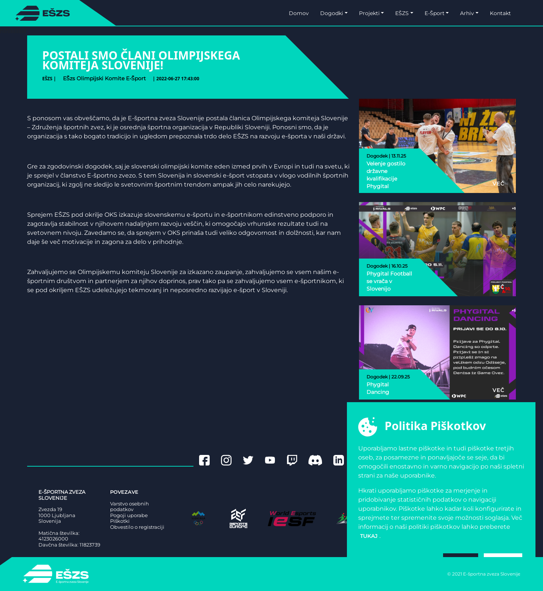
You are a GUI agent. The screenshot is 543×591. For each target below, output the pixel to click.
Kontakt (500, 13)
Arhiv (467, 13)
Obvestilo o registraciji (137, 527)
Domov (299, 13)
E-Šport (435, 13)
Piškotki (120, 521)
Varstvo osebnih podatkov (129, 507)
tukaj (368, 536)
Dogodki (331, 13)
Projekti (369, 13)
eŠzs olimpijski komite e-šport (104, 78)
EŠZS (402, 13)
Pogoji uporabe (129, 515)
